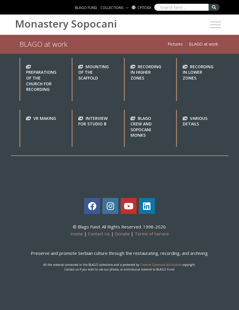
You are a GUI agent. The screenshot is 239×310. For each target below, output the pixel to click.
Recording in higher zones (146, 72)
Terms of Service (152, 234)
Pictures (175, 44)
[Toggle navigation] (215, 25)
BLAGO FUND (86, 7)
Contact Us (99, 234)
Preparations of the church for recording (41, 80)
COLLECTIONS (112, 7)
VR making (44, 118)
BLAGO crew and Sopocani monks (141, 127)
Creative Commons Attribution (161, 265)
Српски (144, 7)
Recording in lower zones (198, 72)
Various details (195, 121)
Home (76, 234)
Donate (122, 234)
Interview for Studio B (93, 121)
